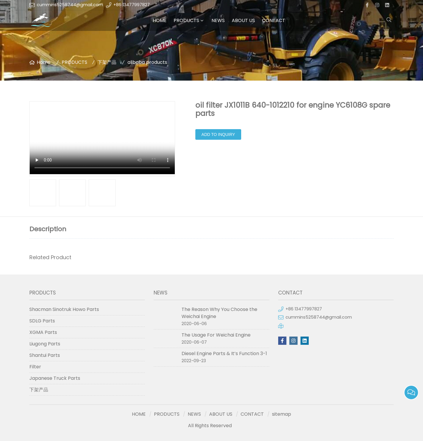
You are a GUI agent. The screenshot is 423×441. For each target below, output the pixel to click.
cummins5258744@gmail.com (70, 5)
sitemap (281, 414)
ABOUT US (243, 20)
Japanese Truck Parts (54, 378)
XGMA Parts (43, 332)
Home (44, 62)
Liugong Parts (44, 343)
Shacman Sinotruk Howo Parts (64, 309)
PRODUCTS (186, 20)
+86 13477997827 (131, 5)
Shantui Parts (44, 355)
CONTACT (273, 20)
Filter (35, 366)
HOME (160, 20)
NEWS (218, 20)
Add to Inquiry (218, 134)
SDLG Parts (42, 320)
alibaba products (147, 62)
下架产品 (107, 62)
